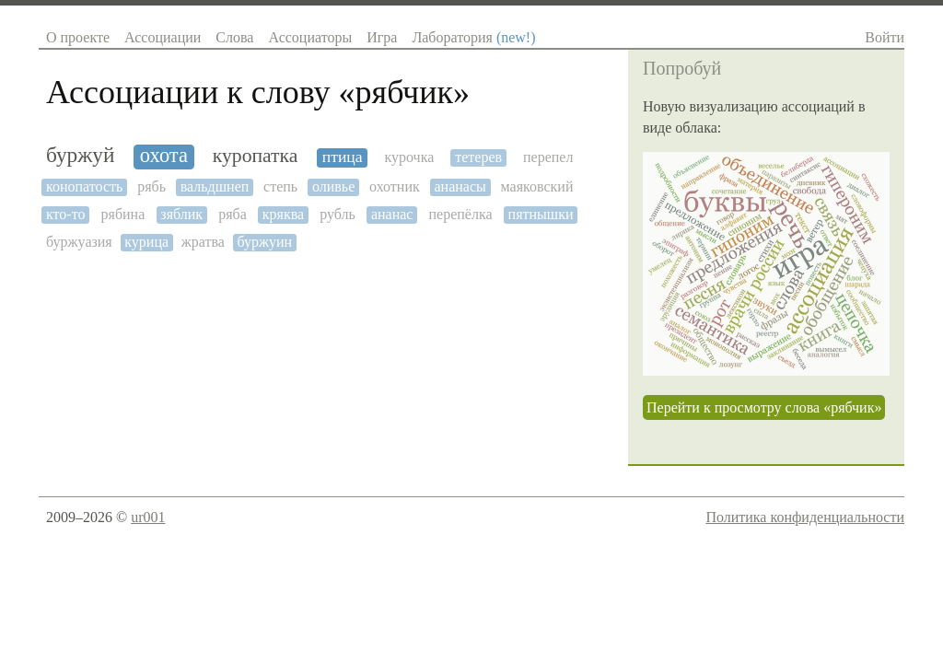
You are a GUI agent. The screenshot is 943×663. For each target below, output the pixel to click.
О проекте (78, 37)
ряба (232, 214)
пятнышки (541, 214)
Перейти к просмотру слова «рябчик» (763, 407)
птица (342, 157)
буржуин (264, 242)
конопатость (84, 186)
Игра (382, 37)
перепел (548, 157)
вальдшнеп (215, 186)
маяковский (537, 186)
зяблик (181, 214)
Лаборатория (473, 37)
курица (146, 242)
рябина (123, 214)
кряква (283, 214)
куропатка (255, 156)
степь (280, 186)
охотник (394, 186)
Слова (234, 37)
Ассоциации (162, 37)
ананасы (460, 186)
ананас (392, 214)
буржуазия (79, 242)
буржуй (80, 155)
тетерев (478, 157)
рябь (151, 186)
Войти (884, 37)
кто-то (65, 214)
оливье (333, 186)
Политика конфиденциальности (804, 517)
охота (164, 156)
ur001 (148, 517)
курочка (409, 157)
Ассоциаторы (310, 37)
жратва (203, 242)
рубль (337, 214)
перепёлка (460, 214)
